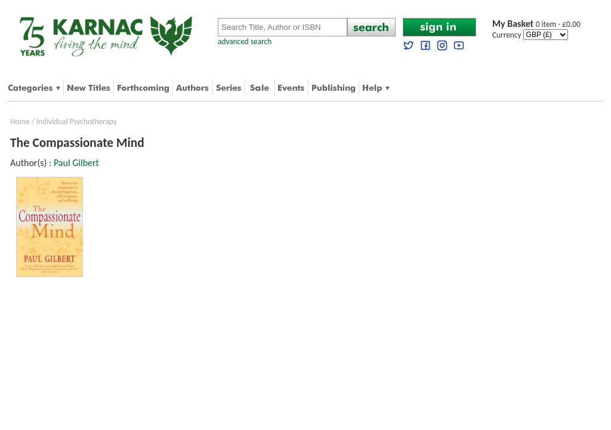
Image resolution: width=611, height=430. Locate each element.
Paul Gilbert (76, 162)
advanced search (244, 41)
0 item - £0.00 (536, 24)
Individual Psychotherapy (76, 121)
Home (20, 121)
